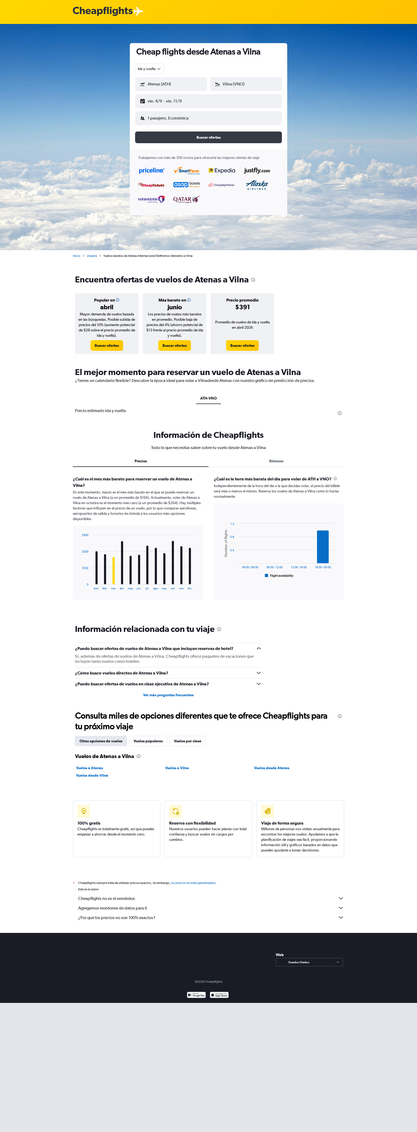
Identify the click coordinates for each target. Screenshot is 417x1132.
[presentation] (253, 275)
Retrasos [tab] (276, 457)
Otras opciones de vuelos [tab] (101, 737)
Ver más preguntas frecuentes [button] (168, 691)
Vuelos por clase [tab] (187, 737)
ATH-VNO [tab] (208, 394)
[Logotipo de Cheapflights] (102, 11)
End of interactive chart (79, 581)
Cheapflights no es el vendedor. (211, 894)
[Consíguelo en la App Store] (219, 991)
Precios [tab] (141, 457)
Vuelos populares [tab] (148, 737)
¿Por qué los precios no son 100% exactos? (211, 913)
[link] (106, 341)
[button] (168, 100)
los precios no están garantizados (193, 878)
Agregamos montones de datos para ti (211, 903)
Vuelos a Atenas (89, 763)
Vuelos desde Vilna (92, 771)
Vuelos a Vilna (177, 763)
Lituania (92, 251)
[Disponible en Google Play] (196, 991)
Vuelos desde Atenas (271, 763)
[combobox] (149, 68)
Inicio (76, 251)
